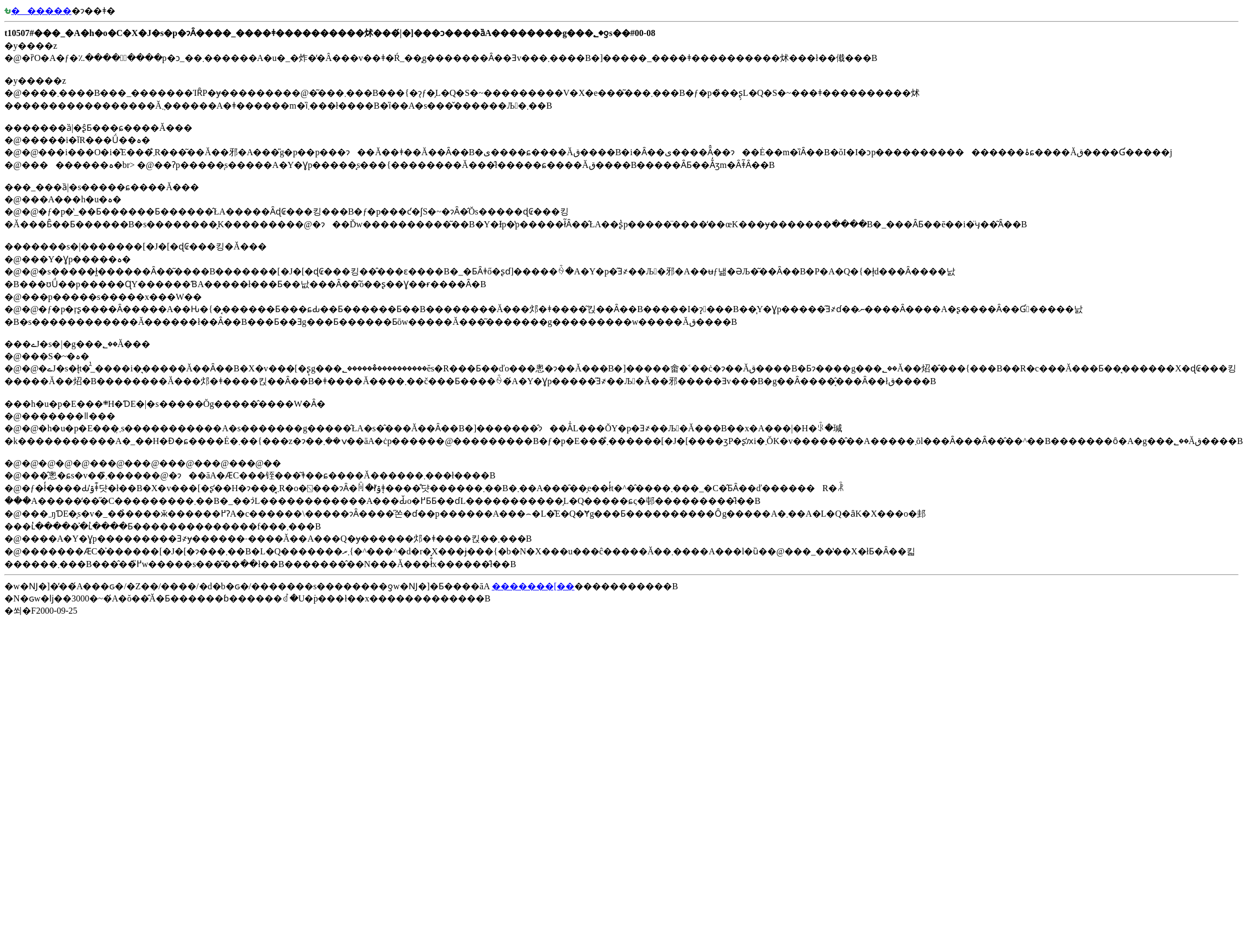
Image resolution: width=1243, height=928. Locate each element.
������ (38, 11)
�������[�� (533, 586)
